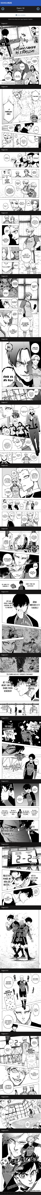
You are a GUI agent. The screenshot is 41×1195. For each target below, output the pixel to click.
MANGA (6, 2)
